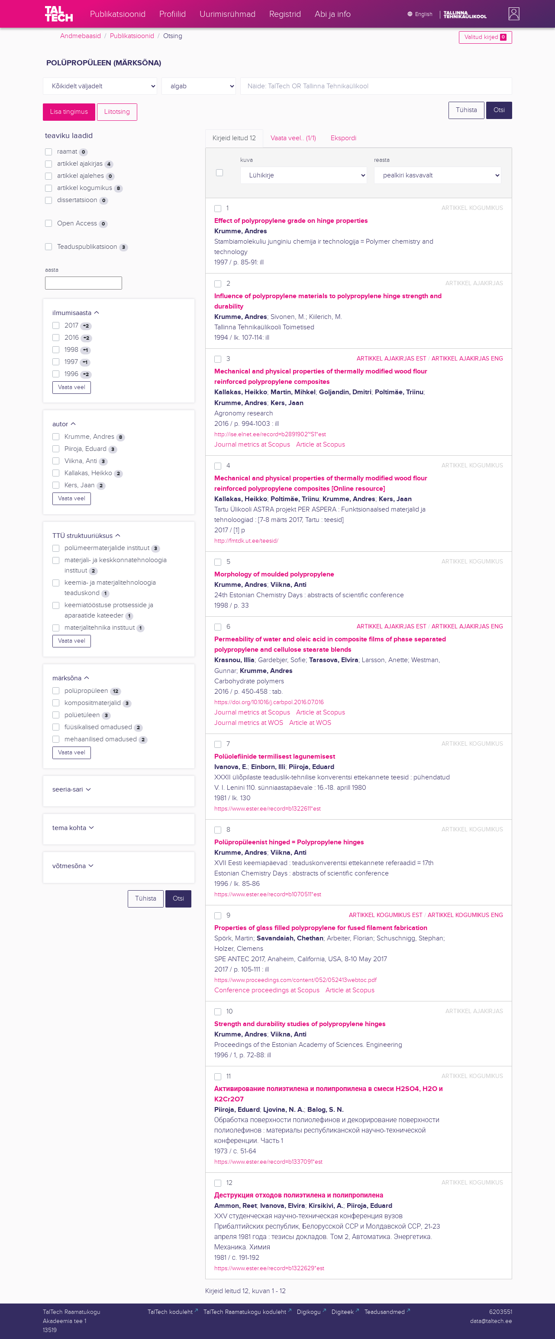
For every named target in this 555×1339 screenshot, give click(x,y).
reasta (382, 160)
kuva (246, 160)
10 (229, 1011)
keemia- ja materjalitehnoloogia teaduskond (110, 588)
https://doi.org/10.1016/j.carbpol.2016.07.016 (269, 702)
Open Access (82, 223)
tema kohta (73, 828)
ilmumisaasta (76, 313)
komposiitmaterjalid (98, 703)
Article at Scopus (320, 445)
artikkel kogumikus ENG (465, 915)
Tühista (466, 110)
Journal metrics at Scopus (252, 445)
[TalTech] (59, 14)
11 (228, 1076)
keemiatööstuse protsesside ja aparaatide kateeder (109, 610)
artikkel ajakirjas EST (391, 358)
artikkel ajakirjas (85, 164)
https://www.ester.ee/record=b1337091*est (268, 1161)
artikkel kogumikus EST (386, 915)
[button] (512, 14)
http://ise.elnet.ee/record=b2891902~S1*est (270, 434)
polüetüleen (88, 715)
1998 (78, 350)
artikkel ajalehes (86, 176)
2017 (78, 326)
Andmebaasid (80, 36)
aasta (51, 270)
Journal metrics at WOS (248, 723)
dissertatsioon (82, 200)
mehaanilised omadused (106, 739)
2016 (78, 338)
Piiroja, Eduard (91, 449)
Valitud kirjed (486, 37)
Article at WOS (310, 723)
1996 (78, 374)
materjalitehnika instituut (105, 628)
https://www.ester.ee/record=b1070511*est (267, 894)
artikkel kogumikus (90, 188)
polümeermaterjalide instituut (112, 548)
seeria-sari (72, 789)
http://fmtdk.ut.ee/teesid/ (246, 540)
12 (229, 1183)
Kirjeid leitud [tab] (234, 138)
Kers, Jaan (85, 485)
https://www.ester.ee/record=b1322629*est (269, 1268)
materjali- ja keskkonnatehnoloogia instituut (116, 565)
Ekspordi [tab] (343, 138)
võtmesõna (73, 866)
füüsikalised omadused (104, 727)
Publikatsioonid (132, 36)
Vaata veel (71, 387)
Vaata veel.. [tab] (293, 138)
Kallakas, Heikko (94, 473)
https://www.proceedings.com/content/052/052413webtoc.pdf (295, 980)
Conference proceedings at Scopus (266, 990)
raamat (72, 152)
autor (64, 424)
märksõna (71, 678)
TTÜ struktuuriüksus (86, 536)
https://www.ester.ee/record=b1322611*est (267, 808)
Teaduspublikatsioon (92, 247)
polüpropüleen (93, 691)
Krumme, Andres (95, 437)
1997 (77, 362)
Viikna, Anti (86, 461)
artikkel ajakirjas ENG (467, 358)
